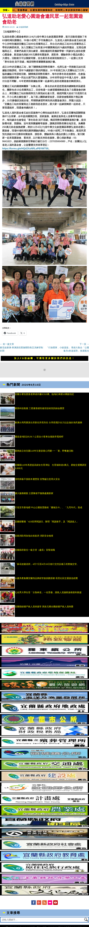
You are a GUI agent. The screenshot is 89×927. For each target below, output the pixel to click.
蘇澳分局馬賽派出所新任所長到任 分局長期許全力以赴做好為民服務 (48, 422)
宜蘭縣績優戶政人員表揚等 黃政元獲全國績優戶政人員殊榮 (44, 606)
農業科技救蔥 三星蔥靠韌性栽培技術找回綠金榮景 (39, 408)
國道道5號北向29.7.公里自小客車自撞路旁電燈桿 (39, 436)
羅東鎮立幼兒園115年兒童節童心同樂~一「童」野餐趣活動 (44, 450)
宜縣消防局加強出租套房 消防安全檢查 (35, 535)
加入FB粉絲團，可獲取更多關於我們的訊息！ (44, 358)
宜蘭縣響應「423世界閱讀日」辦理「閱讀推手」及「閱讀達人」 (47, 521)
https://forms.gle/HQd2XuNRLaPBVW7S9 (25, 148)
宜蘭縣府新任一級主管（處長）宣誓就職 (35, 550)
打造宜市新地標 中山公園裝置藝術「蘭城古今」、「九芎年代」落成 (48, 507)
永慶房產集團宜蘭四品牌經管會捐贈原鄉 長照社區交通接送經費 (46, 578)
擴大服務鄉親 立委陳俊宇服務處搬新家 (34, 493)
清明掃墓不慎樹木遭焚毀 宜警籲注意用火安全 (37, 479)
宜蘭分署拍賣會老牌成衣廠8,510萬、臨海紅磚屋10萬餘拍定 (44, 394)
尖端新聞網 (23, 27)
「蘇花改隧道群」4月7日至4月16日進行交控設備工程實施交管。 (47, 564)
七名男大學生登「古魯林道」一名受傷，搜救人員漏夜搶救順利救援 (48, 592)
